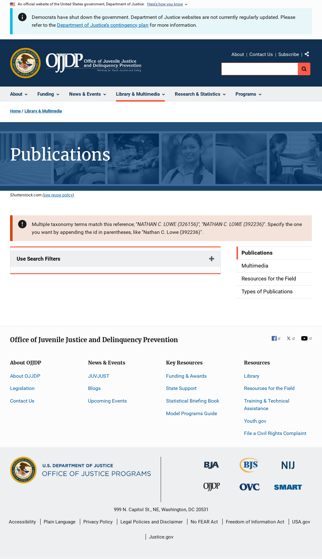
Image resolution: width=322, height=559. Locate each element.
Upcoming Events (107, 401)
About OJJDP (25, 376)
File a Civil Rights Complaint (275, 433)
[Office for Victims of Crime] (250, 487)
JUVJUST (98, 376)
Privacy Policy (98, 522)
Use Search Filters (38, 259)
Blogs (94, 388)
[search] (259, 69)
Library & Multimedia (43, 111)
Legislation (22, 388)
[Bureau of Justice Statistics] (250, 470)
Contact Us (261, 54)
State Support (181, 388)
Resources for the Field (269, 388)
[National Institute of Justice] (288, 463)
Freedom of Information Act (255, 522)
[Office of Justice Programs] (25, 63)
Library (251, 376)
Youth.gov (255, 421)
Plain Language (59, 522)
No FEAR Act (204, 522)
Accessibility (22, 522)
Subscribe (288, 54)
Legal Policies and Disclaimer (151, 522)
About (237, 54)
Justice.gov (161, 537)
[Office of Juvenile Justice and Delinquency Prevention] (211, 488)
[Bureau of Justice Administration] (211, 462)
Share (309, 55)
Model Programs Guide (191, 413)
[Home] (93, 63)
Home (15, 111)
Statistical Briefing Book (192, 401)
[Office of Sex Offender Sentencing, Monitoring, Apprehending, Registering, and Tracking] (288, 485)
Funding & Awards (186, 376)
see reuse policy (58, 195)
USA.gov (301, 522)
